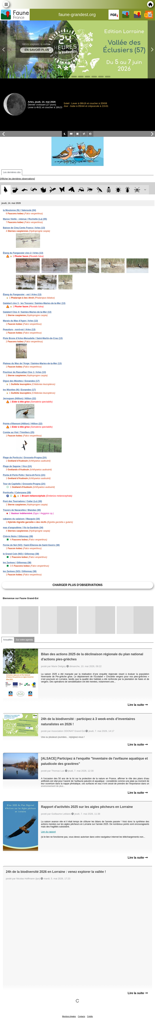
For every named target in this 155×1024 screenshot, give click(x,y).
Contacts (81, 1016)
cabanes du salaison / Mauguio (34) (21, 519)
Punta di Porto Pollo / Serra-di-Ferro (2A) (24, 475)
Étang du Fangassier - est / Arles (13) (22, 294)
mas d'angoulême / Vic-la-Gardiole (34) (23, 527)
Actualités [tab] (8, 639)
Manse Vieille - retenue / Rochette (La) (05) (25, 219)
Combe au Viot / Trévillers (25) (18, 432)
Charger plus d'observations (77, 584)
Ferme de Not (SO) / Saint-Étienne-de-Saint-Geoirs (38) (31, 545)
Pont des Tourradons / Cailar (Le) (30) (22, 501)
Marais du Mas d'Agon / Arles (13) (20, 321)
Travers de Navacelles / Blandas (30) (22, 510)
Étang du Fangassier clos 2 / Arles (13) (23, 253)
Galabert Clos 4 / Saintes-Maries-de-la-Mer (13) (27, 312)
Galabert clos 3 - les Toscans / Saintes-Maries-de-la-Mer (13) (34, 303)
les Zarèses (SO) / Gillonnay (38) (19, 571)
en (150, 15)
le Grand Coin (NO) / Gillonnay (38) (21, 554)
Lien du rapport (48, 832)
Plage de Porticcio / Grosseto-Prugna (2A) (25, 457)
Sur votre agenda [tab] (24, 639)
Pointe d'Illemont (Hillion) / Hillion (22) (22, 423)
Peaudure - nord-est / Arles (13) (19, 329)
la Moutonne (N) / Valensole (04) (19, 210)
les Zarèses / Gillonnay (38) (17, 562)
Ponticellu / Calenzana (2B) (17, 492)
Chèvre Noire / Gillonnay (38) (18, 536)
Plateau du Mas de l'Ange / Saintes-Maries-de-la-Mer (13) (32, 363)
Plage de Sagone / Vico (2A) (17, 466)
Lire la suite (138, 704)
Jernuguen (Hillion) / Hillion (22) (19, 398)
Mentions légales (69, 1016)
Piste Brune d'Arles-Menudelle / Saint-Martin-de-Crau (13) (33, 338)
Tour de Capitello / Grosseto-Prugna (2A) (24, 484)
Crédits (90, 1016)
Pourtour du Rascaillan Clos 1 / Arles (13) (24, 372)
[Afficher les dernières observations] (17, 178)
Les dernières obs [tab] (11, 172)
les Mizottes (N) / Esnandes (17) (19, 389)
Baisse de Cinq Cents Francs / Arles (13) (24, 228)
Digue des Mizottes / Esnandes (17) (21, 381)
